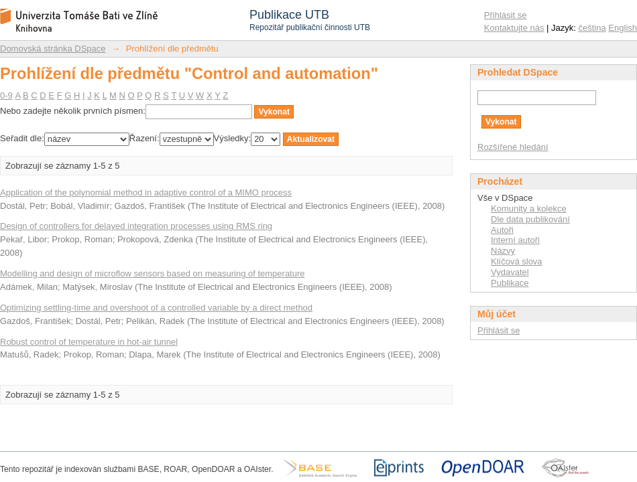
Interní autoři (515, 240)
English (622, 28)
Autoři (502, 230)
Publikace (509, 283)
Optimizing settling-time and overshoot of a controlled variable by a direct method (156, 308)
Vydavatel (510, 272)
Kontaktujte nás (514, 28)
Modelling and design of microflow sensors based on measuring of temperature (152, 273)
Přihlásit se (505, 15)
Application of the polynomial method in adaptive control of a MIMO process (146, 192)
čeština (592, 28)
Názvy (503, 251)
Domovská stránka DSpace (53, 49)
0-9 (6, 95)
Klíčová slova (516, 261)
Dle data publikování (530, 219)
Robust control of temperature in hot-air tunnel (89, 342)
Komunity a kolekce (529, 209)
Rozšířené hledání (512, 147)
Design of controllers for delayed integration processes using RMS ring (136, 226)
